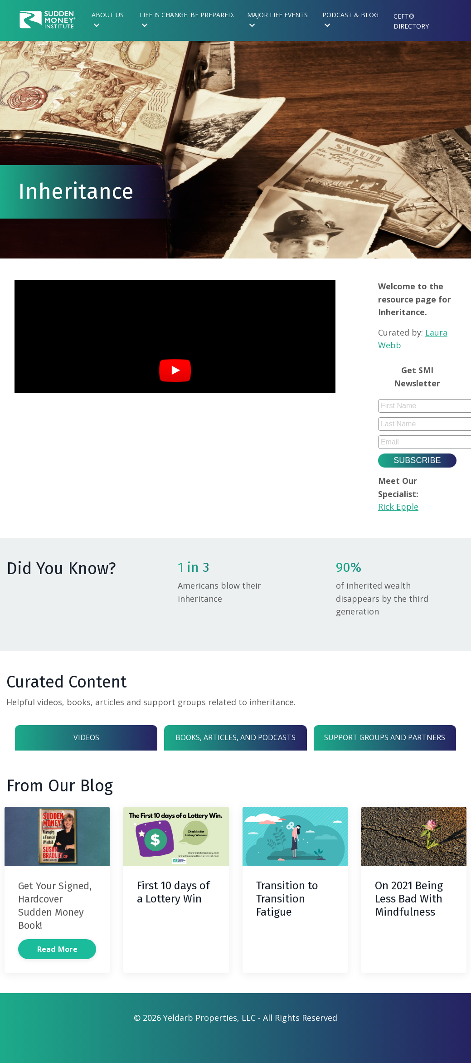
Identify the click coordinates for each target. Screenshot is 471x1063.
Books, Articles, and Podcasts (235, 745)
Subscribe (417, 462)
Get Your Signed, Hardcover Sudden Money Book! (54, 920)
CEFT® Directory (411, 21)
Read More (57, 970)
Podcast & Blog (350, 19)
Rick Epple (399, 508)
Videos (86, 745)
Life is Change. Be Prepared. (187, 19)
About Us (108, 19)
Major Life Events (277, 19)
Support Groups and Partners (385, 745)
